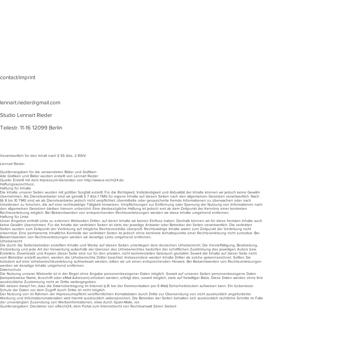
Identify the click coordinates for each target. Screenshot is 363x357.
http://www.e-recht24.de (104, 180)
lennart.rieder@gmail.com (30, 102)
